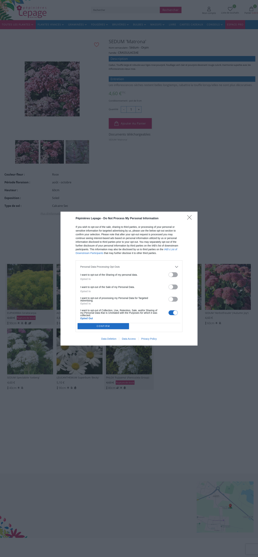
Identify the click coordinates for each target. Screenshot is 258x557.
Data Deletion (108, 339)
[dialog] (129, 279)
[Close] (190, 217)
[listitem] (129, 266)
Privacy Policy (149, 339)
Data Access (129, 339)
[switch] (173, 273)
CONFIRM (104, 326)
